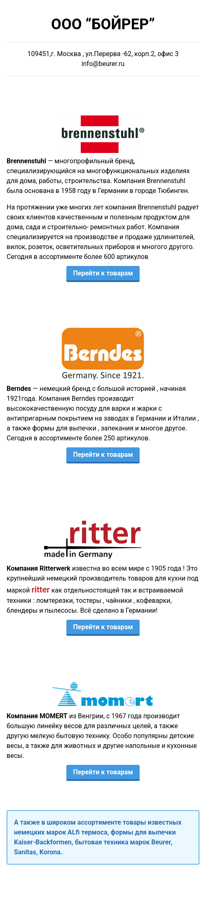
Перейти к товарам (103, 273)
